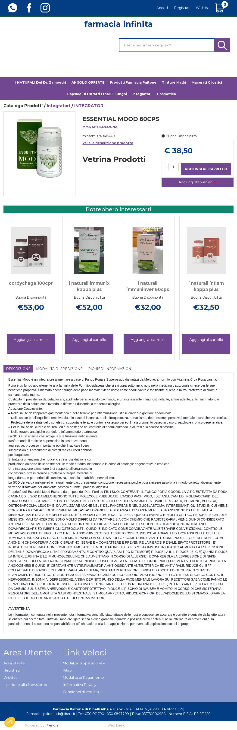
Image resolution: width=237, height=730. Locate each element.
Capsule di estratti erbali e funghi (97, 94)
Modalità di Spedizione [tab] (59, 369)
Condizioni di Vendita (81, 692)
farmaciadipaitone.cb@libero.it (51, 714)
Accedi (162, 8)
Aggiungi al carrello (206, 169)
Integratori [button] (141, 94)
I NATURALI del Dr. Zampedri (40, 82)
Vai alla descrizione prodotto (107, 143)
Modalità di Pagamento (83, 677)
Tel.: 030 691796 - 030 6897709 (103, 714)
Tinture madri (174, 82)
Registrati (182, 8)
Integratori (58, 105)
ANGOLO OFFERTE (88, 82)
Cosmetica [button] (166, 94)
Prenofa (51, 725)
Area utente (14, 663)
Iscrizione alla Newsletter (25, 684)
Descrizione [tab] (18, 369)
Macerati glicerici (207, 82)
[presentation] (9, 280)
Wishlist (202, 8)
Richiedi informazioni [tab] (110, 369)
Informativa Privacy (79, 684)
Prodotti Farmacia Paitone (133, 82)
